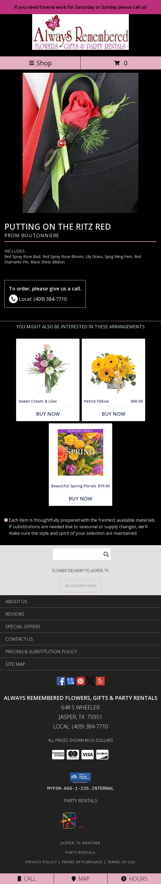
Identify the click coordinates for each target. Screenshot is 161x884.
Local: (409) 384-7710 (80, 726)
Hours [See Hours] (134, 878)
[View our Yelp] (100, 684)
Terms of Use (121, 861)
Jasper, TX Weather (80, 842)
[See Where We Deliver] (80, 585)
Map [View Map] (81, 878)
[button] (80, 778)
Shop (40, 62)
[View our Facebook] (61, 684)
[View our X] (90, 684)
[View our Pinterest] (80, 684)
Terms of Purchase (82, 861)
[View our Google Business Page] (70, 684)
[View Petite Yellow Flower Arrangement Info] (113, 367)
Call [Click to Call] (27, 878)
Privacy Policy (41, 861)
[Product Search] (81, 554)
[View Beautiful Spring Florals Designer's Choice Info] (80, 452)
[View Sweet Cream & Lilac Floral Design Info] (47, 367)
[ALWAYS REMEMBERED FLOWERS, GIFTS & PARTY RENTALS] (80, 48)
